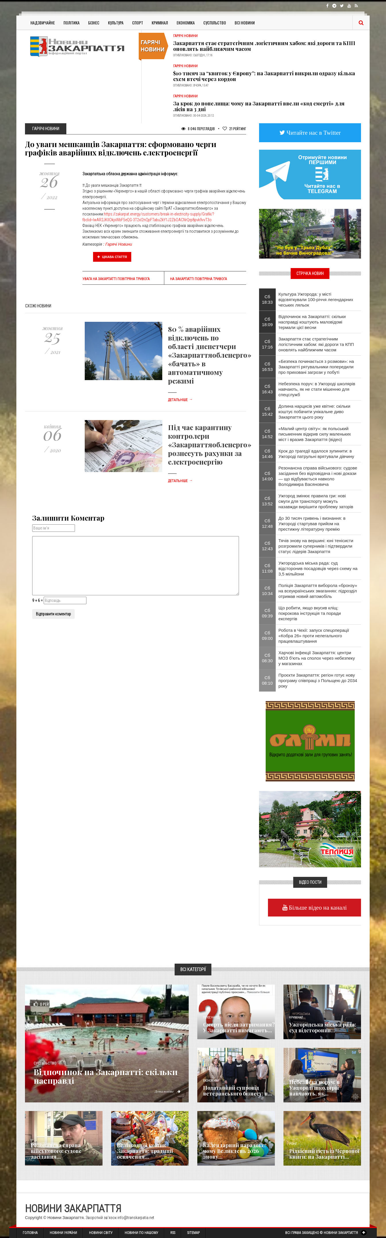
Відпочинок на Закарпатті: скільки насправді (109, 1076)
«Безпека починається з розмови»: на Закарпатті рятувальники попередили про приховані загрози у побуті (316, 367)
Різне (293, 1143)
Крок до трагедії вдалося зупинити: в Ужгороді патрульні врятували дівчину (316, 453)
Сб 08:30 (267, 658)
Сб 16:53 (267, 366)
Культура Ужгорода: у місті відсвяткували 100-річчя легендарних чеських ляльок (316, 299)
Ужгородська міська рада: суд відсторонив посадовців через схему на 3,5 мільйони (318, 568)
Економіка (186, 23)
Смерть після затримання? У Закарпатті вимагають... (239, 1027)
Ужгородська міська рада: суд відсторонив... (322, 1027)
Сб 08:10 (267, 680)
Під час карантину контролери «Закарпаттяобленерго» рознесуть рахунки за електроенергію (209, 444)
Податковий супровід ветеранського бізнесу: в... (237, 1090)
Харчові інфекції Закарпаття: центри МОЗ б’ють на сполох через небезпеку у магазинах (317, 658)
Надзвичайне (42, 23)
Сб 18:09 (267, 322)
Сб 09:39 (267, 613)
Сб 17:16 (267, 344)
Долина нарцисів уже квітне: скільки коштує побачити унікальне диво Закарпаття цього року (314, 411)
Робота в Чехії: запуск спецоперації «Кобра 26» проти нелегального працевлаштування (314, 636)
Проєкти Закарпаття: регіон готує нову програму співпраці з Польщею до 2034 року (318, 680)
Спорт (137, 23)
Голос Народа (212, 1017)
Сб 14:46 (267, 453)
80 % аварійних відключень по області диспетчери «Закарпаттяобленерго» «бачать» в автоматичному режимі (209, 354)
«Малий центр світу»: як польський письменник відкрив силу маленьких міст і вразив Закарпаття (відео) (315, 434)
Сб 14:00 (267, 476)
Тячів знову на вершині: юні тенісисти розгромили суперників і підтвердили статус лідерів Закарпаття (316, 546)
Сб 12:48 (267, 523)
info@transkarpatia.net (135, 1217)
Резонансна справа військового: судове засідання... (56, 1151)
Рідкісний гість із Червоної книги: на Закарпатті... (324, 1153)
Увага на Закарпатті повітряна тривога (116, 279)
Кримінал (160, 23)
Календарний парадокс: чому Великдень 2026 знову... (234, 1151)
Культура (115, 23)
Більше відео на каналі (317, 907)
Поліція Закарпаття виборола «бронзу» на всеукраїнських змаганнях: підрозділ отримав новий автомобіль (318, 591)
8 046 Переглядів (198, 128)
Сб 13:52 (267, 501)
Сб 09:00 (267, 635)
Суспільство (214, 23)
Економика (211, 1080)
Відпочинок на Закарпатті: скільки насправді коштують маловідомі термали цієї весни (312, 322)
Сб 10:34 (267, 591)
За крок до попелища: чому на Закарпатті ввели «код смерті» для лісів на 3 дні (259, 106)
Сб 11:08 (267, 568)
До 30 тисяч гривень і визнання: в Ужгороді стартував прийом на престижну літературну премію (312, 524)
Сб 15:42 (267, 411)
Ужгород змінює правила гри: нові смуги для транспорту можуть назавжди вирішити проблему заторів (316, 501)
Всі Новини (245, 23)
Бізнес (93, 23)
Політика (71, 23)
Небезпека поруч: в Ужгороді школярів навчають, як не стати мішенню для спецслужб (317, 389)
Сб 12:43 (267, 546)
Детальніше (180, 400)
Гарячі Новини (118, 244)
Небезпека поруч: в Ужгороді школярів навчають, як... (314, 1088)
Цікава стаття (112, 257)
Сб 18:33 (267, 299)
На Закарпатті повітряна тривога (198, 279)
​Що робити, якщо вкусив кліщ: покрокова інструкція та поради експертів (310, 613)
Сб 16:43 (267, 389)
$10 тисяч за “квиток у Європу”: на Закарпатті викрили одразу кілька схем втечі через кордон (264, 76)
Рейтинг (234, 128)
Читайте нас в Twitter (313, 133)
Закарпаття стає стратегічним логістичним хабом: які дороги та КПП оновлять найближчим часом (264, 46)
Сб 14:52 (267, 434)
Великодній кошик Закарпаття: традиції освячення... (145, 1151)
